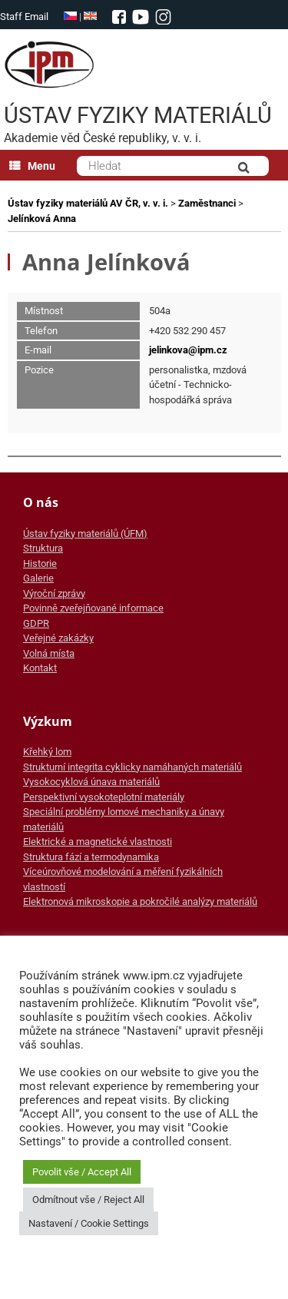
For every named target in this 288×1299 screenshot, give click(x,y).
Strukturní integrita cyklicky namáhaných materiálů (132, 767)
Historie (40, 563)
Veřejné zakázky (58, 638)
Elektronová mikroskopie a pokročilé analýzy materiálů (140, 901)
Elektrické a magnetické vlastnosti (97, 841)
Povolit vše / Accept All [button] (81, 1172)
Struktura (43, 548)
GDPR (36, 623)
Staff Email (24, 16)
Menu (32, 166)
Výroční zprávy (54, 593)
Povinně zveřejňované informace (93, 608)
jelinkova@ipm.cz (188, 350)
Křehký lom (47, 751)
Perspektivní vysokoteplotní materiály (103, 797)
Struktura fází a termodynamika (91, 857)
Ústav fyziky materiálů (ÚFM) (85, 533)
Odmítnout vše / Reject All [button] (88, 1199)
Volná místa (48, 653)
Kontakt (40, 668)
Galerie (38, 578)
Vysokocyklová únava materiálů (91, 781)
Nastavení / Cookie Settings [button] (88, 1223)
